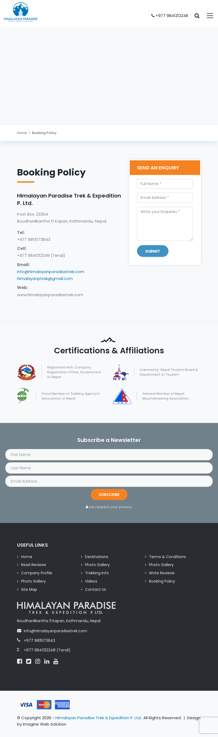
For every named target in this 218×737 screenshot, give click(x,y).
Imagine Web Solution (44, 724)
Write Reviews (162, 573)
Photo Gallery (97, 565)
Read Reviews (33, 565)
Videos (91, 581)
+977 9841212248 (169, 15)
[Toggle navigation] (207, 16)
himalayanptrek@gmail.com (45, 278)
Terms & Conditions (167, 557)
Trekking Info (97, 573)
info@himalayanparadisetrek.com (50, 271)
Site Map (29, 589)
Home (22, 133)
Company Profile (36, 573)
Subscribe (109, 494)
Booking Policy (162, 581)
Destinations (96, 557)
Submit (152, 251)
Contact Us (95, 589)
